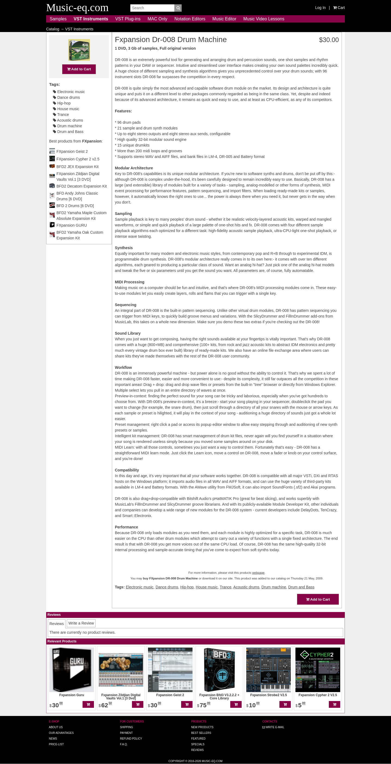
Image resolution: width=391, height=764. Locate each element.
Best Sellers (201, 732)
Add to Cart (79, 80)
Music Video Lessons (263, 19)
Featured (198, 738)
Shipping (126, 727)
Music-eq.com (212, 761)
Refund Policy (131, 738)
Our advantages (61, 732)
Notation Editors (189, 19)
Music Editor (224, 19)
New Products (202, 727)
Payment (126, 732)
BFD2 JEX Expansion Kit (77, 177)
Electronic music (69, 102)
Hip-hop (62, 114)
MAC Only (157, 19)
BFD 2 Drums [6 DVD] (75, 216)
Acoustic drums (68, 131)
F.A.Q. (124, 744)
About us (56, 727)
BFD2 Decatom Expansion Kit (81, 197)
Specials (197, 744)
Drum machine (67, 136)
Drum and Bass (68, 142)
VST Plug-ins (127, 19)
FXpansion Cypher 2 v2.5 (77, 169)
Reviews (197, 750)
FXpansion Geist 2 (72, 162)
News (53, 738)
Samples (58, 19)
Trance (61, 125)
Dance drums (66, 108)
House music (66, 119)
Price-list (56, 744)
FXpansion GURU (71, 236)
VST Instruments (91, 19)
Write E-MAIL (273, 727)
